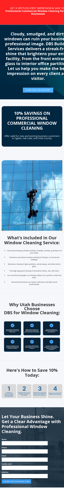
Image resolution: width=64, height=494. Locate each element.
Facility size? (7, 464)
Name (4, 439)
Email (4, 456)
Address (5, 472)
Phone (4, 447)
